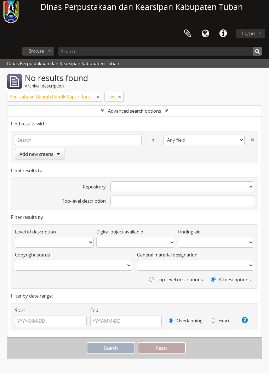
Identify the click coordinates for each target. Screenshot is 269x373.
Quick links (223, 34)
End (94, 310)
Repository (94, 186)
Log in (248, 33)
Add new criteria (39, 154)
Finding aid (189, 231)
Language (205, 34)
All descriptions (231, 279)
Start (20, 310)
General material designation (167, 255)
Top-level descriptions (176, 279)
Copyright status (32, 255)
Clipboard (187, 34)
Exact (220, 320)
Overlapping (185, 320)
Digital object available (119, 231)
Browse (36, 51)
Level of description (35, 231)
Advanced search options (134, 111)
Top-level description (84, 201)
